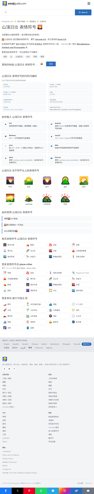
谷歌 (4, 420)
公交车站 (31, 310)
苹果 (4, 417)
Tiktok (4, 442)
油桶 (30, 328)
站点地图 (80, 483)
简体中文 (86, 344)
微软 (4, 427)
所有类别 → (52, 407)
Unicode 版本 (53, 427)
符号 (4, 389)
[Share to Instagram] (64, 491)
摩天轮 (8, 250)
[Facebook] (4, 369)
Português (66, 344)
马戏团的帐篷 (79, 250)
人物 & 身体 (6, 378)
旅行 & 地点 (6, 393)
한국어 (14, 348)
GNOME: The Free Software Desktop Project (19, 473)
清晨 (42, 57)
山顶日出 (19, 57)
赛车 (7, 304)
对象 (4, 386)
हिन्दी (30, 348)
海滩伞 (30, 322)
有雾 (75, 245)
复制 (51, 64)
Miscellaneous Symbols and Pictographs (65, 109)
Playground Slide (80, 273)
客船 (7, 322)
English (6, 344)
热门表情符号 (53, 431)
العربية (23, 348)
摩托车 (8, 316)
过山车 (30, 250)
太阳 (5, 57)
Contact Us (6, 469)
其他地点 (32, 21)
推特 (4, 431)
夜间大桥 (8, 245)
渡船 (53, 304)
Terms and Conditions (10, 455)
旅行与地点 (21, 21)
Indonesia (39, 348)
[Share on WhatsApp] (41, 491)
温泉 (53, 245)
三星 (4, 434)
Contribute (6, 451)
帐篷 (30, 245)
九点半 (76, 316)
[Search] (83, 12)
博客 (50, 434)
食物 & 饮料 (6, 403)
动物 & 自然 (6, 400)
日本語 (6, 348)
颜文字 (51, 438)
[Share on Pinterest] (29, 491)
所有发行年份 (53, 424)
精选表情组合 (53, 417)
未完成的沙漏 (33, 304)
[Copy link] (76, 491)
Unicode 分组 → (8, 407)
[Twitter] (9, 369)
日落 (53, 250)
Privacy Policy (7, 459)
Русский (77, 344)
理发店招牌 (78, 256)
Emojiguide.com (7, 21)
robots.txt (88, 483)
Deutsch (25, 344)
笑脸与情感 (52, 396)
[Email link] (88, 491)
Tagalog (49, 348)
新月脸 (76, 322)
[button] (24, 86)
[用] (39, 12)
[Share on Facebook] (6, 491)
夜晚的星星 (55, 256)
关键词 (51, 420)
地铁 (53, 316)
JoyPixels (6, 438)
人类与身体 (52, 378)
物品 (50, 382)
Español (16, 344)
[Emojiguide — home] (14, 3)
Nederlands (54, 344)
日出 (28, 57)
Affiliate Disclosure (9, 462)
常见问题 (51, 442)
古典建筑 (54, 310)
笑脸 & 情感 (6, 396)
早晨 (35, 57)
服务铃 (53, 322)
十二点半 (77, 304)
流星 (7, 328)
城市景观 (8, 256)
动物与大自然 (53, 400)
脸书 (4, 424)
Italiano (44, 344)
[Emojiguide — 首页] (4, 359)
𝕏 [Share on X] (18, 490)
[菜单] (89, 3)
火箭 (7, 310)
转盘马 (30, 256)
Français (35, 344)
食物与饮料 (52, 403)
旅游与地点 (52, 393)
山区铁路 (31, 316)
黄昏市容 (31, 290)
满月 (75, 310)
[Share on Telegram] (53, 491)
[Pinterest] (14, 369)
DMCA (4, 466)
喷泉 (7, 290)
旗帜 (4, 382)
